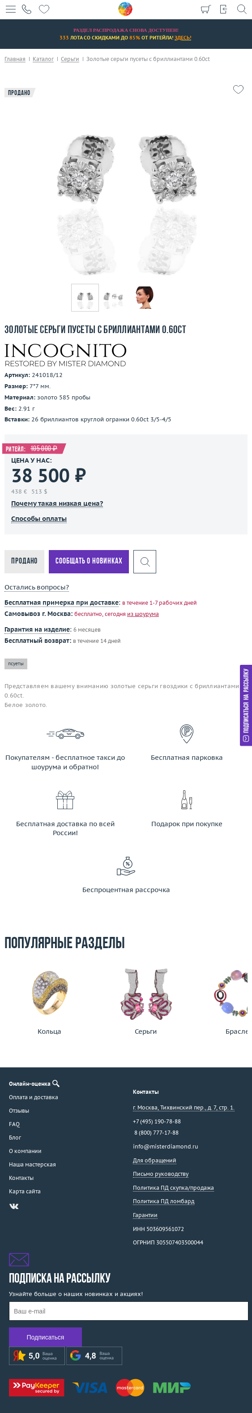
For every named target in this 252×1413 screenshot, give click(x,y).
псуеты (16, 664)
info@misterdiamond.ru (165, 1146)
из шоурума (143, 614)
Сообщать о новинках (89, 561)
